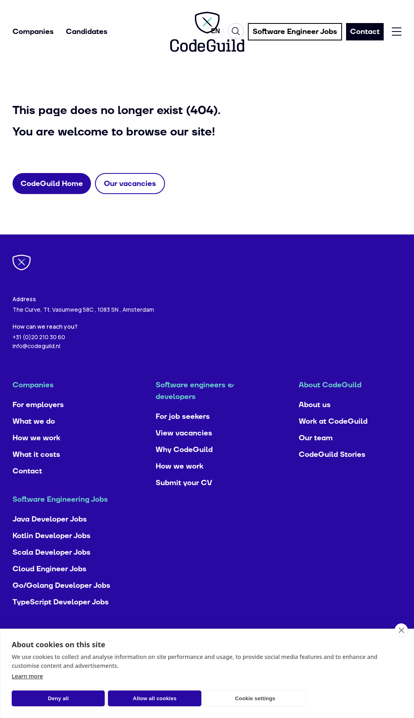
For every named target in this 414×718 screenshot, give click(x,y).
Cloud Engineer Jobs (50, 586)
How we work (36, 455)
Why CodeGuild (184, 467)
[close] (401, 630)
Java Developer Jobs (50, 537)
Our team (316, 455)
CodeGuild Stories (332, 472)
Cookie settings (214, 698)
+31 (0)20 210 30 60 (39, 354)
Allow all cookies (130, 698)
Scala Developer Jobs (52, 570)
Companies (33, 32)
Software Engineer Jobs (295, 32)
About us (315, 422)
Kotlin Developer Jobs (52, 553)
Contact (27, 489)
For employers (38, 422)
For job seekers (183, 434)
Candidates (87, 32)
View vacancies (184, 451)
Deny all (50, 698)
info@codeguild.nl (36, 363)
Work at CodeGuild (333, 439)
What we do (34, 439)
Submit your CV (184, 500)
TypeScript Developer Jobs (61, 620)
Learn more (27, 676)
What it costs (36, 472)
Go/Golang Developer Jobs (61, 603)
